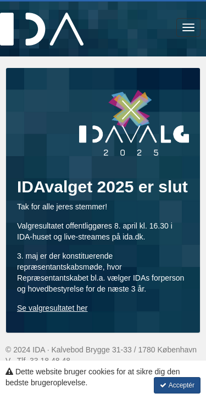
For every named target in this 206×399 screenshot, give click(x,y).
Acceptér (177, 385)
